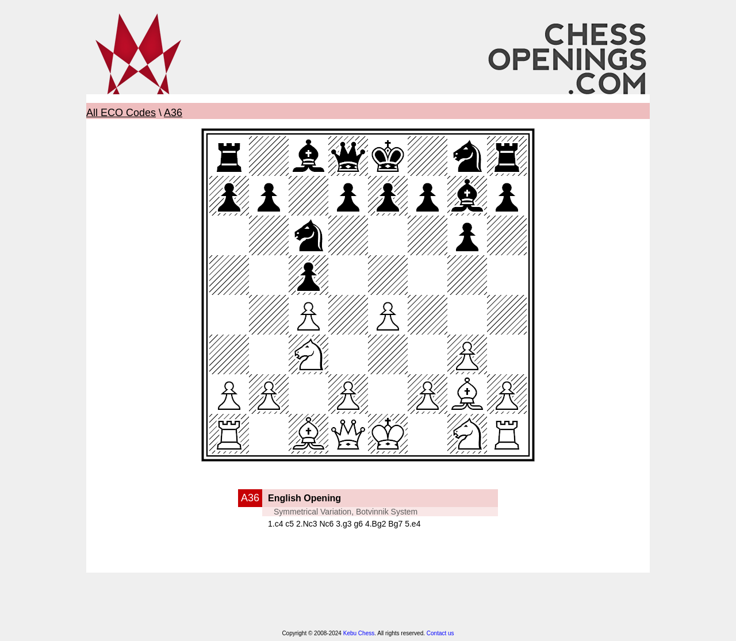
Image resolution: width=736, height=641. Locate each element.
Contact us (440, 633)
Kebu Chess (358, 633)
